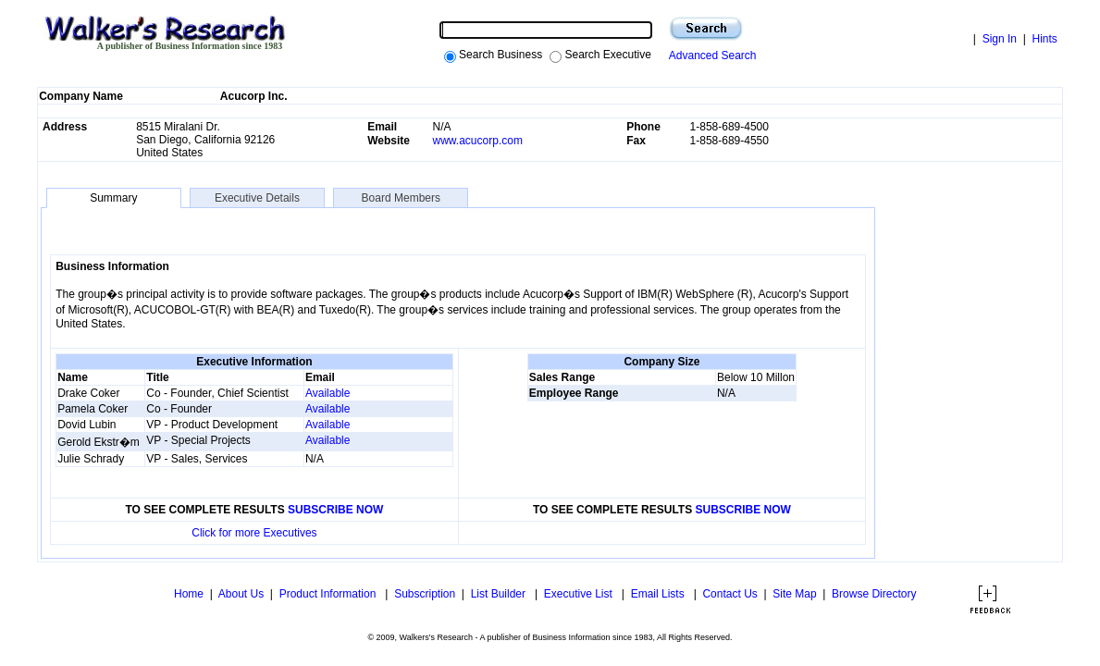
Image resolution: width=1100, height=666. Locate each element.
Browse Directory (874, 593)
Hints (1044, 38)
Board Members (401, 197)
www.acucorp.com (478, 140)
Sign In (1000, 38)
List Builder (500, 593)
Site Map (794, 593)
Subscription (424, 593)
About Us (241, 593)
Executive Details (257, 197)
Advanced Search (710, 55)
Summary (113, 197)
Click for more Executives (254, 532)
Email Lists (659, 593)
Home (187, 593)
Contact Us (729, 593)
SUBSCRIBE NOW (335, 509)
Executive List (579, 593)
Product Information (329, 593)
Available (327, 393)
